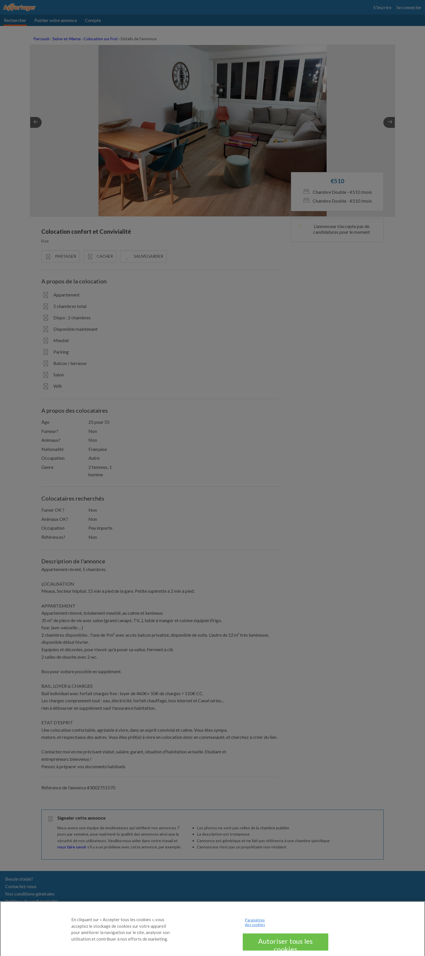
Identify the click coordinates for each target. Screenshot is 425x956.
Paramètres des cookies (255, 926)
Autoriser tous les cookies (285, 948)
